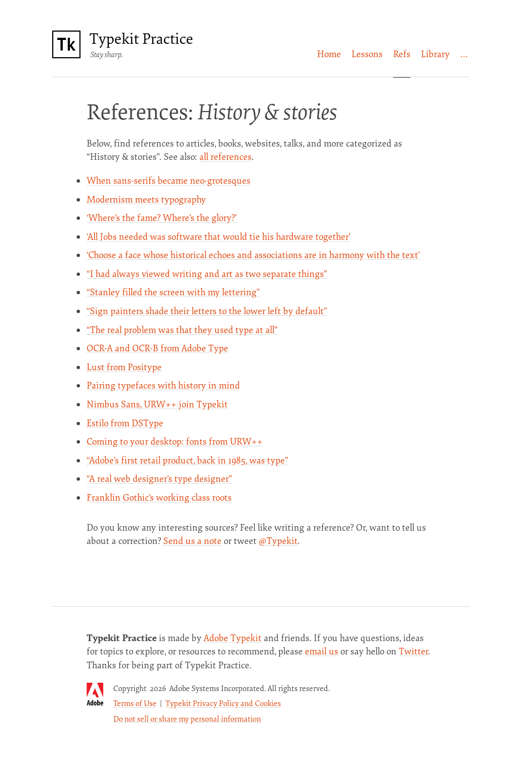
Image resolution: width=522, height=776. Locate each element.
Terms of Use (135, 703)
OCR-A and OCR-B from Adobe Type (157, 348)
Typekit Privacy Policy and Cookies (223, 703)
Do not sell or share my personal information (187, 718)
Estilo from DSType (125, 423)
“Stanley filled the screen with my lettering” (173, 292)
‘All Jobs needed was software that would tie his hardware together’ (218, 236)
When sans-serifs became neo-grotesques (168, 180)
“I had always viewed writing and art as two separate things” (207, 274)
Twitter (413, 651)
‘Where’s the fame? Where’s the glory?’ (162, 217)
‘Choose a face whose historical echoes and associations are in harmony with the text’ (253, 255)
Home (329, 54)
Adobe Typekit (233, 638)
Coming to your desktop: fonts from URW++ (175, 441)
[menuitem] (329, 54)
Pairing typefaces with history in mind (163, 385)
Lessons (367, 54)
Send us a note (192, 541)
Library (435, 54)
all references (225, 156)
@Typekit (278, 541)
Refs (401, 54)
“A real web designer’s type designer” (159, 478)
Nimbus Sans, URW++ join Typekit (157, 404)
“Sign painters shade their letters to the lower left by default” (207, 311)
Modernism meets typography (146, 199)
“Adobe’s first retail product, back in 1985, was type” (187, 460)
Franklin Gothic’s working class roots (159, 497)
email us (321, 651)
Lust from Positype (124, 367)
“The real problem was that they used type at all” (182, 330)
